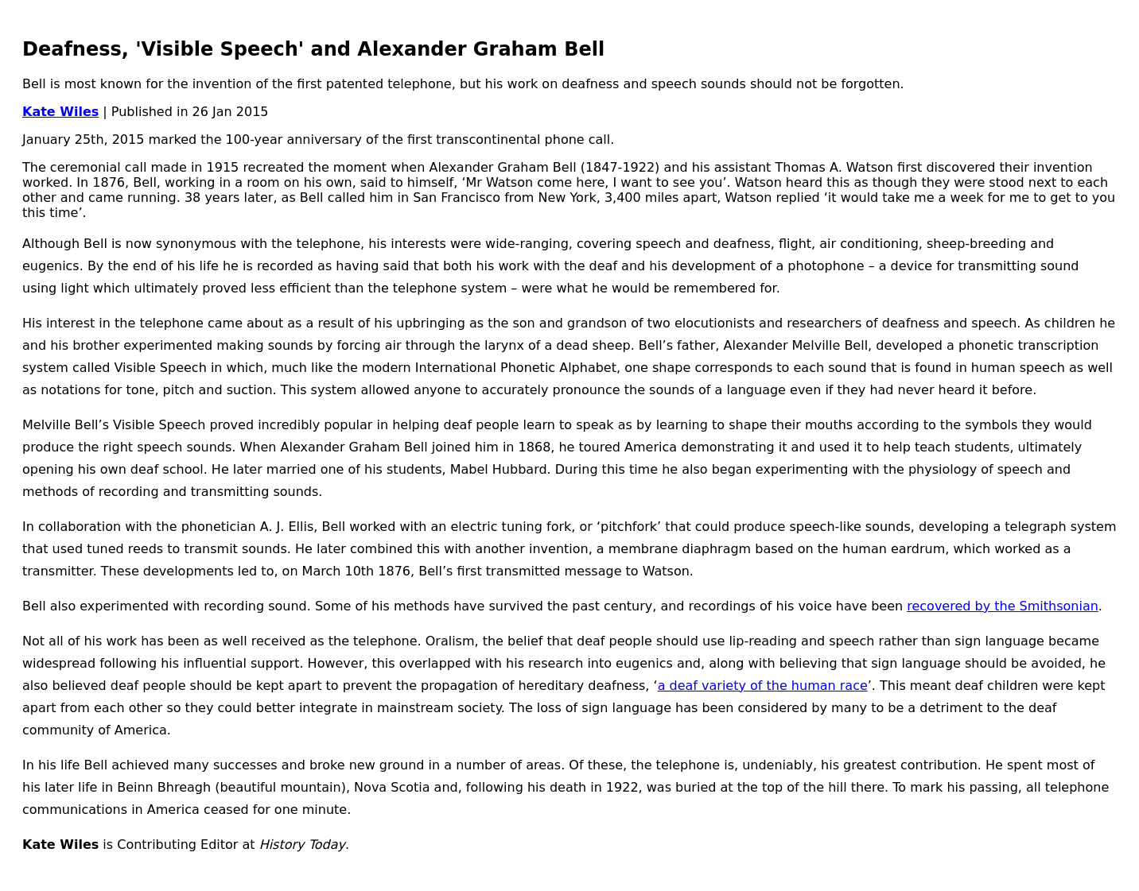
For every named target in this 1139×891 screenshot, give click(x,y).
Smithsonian (1059, 606)
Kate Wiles (60, 111)
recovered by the (963, 606)
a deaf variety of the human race (763, 685)
